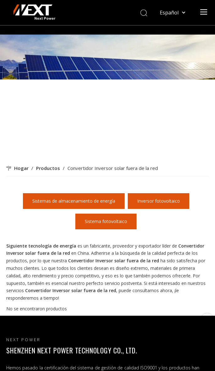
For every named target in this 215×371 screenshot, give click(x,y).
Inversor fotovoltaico (158, 201)
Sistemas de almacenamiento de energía (73, 201)
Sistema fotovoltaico (106, 221)
